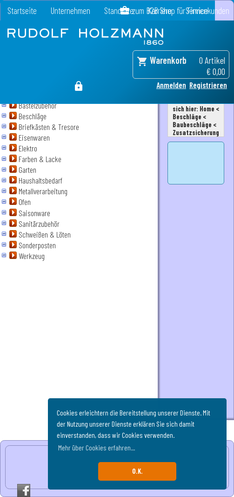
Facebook (23, 490)
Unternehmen (70, 10)
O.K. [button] (137, 471)
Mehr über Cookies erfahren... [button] (96, 447)
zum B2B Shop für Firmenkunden (180, 10)
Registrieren (208, 84)
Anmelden (171, 84)
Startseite (22, 10)
